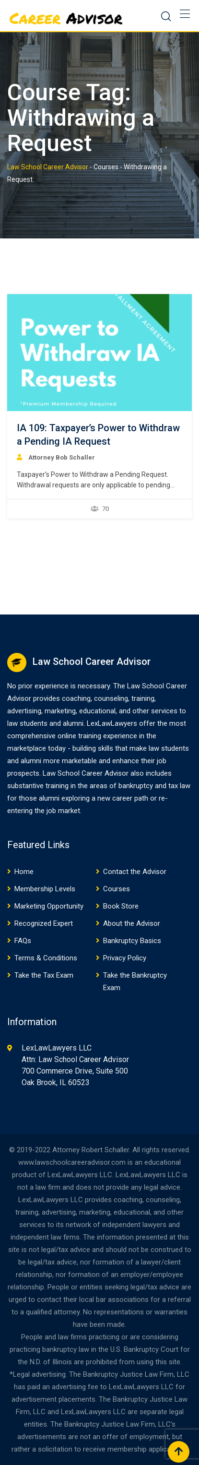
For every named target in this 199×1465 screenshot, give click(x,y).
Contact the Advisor (134, 871)
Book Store (121, 906)
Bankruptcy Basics (132, 940)
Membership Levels (44, 889)
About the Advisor (131, 923)
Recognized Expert (43, 923)
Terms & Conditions (45, 958)
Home (24, 871)
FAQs (22, 940)
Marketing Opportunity (48, 906)
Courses (116, 889)
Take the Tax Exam (43, 975)
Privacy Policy (124, 958)
